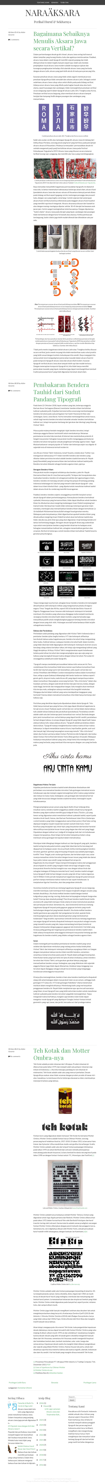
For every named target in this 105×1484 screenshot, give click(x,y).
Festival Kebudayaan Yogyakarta (84, 183)
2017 (41, 1460)
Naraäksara (52, 12)
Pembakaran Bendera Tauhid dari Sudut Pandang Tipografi (61, 392)
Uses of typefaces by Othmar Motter (50, 1367)
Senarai (54, 2)
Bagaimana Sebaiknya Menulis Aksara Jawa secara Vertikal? (61, 41)
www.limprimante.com (79, 1208)
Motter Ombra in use (43, 1370)
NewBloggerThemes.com (69, 1481)
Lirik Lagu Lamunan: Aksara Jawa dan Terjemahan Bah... (52, 1412)
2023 (41, 1430)
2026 (41, 1403)
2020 (41, 1445)
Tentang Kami (43, 2)
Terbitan (64, 2)
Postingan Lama (89, 1382)
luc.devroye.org (74, 1284)
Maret (46, 1406)
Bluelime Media (39, 1481)
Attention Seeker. (56, 1373)
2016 (41, 1465)
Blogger (68, 1479)
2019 (41, 1450)
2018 (41, 1455)
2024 (41, 1425)
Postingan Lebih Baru (17, 1382)
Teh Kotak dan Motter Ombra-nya (61, 1053)
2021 (41, 1440)
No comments (15, 391)
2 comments (14, 40)
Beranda (54, 1382)
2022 (41, 1435)
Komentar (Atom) (25, 1388)
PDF (49, 1364)
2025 (41, 1420)
